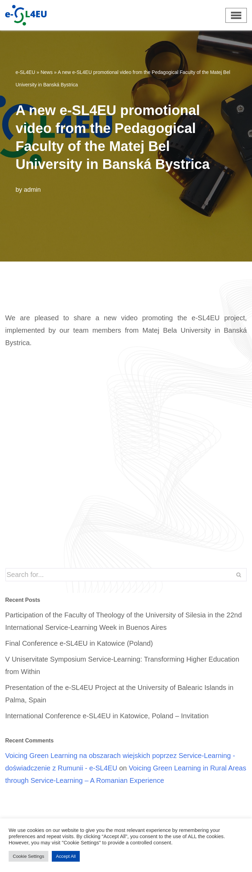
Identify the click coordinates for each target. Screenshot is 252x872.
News (46, 72)
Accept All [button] (66, 856)
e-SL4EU (25, 72)
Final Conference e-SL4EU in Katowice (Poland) (79, 643)
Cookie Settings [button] (28, 856)
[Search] (118, 574)
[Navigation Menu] (236, 15)
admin (32, 189)
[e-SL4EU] (12, 15)
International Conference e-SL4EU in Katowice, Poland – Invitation (107, 716)
